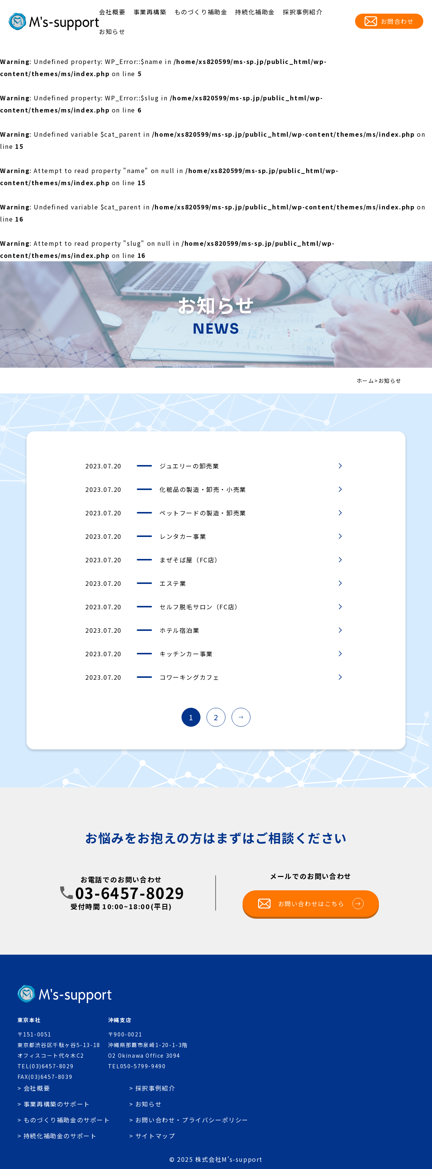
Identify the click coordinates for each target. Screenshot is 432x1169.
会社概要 (112, 11)
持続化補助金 (255, 11)
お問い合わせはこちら (321, 903)
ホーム (365, 380)
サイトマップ (155, 1135)
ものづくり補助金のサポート (66, 1119)
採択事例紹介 (303, 11)
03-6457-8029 (130, 892)
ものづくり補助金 (201, 11)
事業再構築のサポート (56, 1103)
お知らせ (112, 31)
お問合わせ (397, 21)
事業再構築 (150, 11)
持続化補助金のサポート (60, 1135)
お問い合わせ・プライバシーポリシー (192, 1119)
